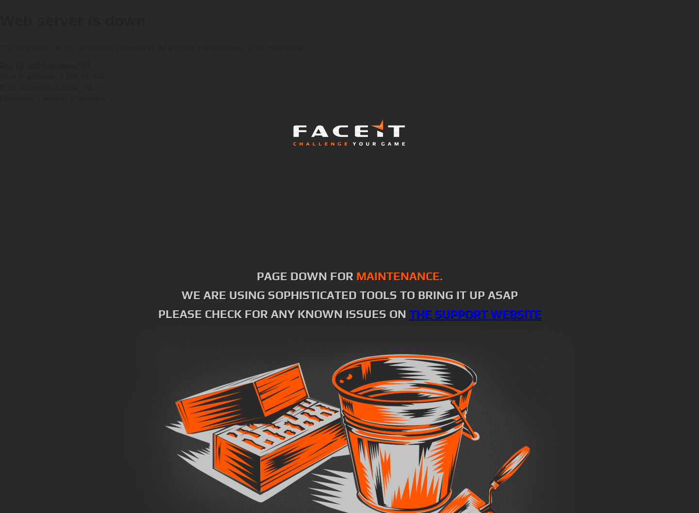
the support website (475, 314)
